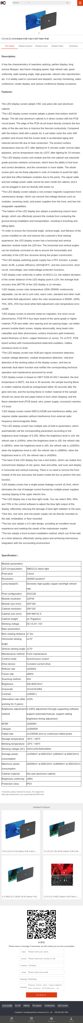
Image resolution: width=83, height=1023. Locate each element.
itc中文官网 (7, 985)
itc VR (17, 985)
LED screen (63, 985)
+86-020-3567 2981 (61, 992)
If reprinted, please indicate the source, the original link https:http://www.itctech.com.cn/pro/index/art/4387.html (23, 793)
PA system (37, 985)
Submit (41, 974)
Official (26, 985)
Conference (50, 985)
